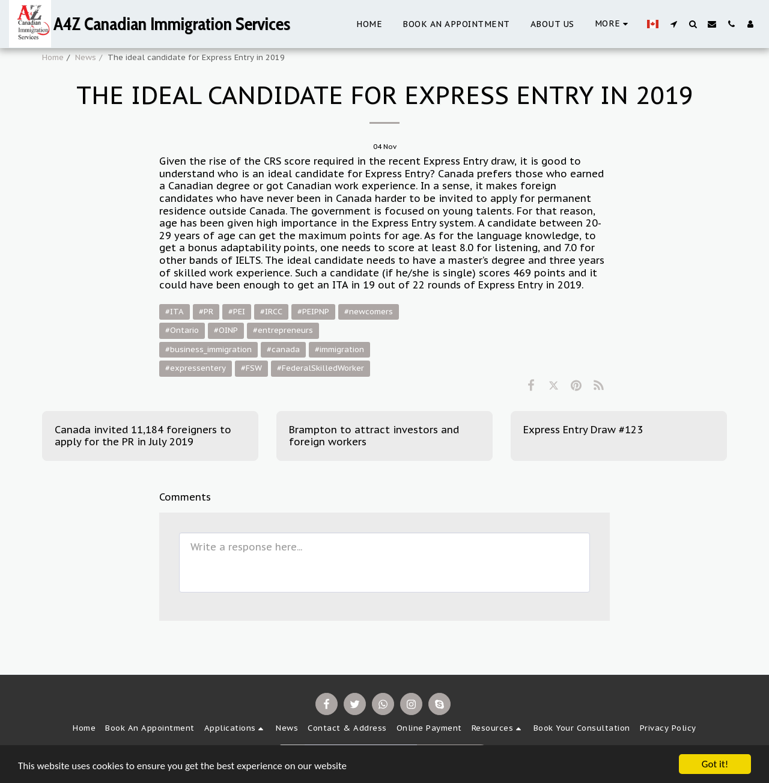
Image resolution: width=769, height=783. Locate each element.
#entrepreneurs (283, 330)
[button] (673, 23)
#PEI (236, 311)
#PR (206, 311)
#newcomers (368, 311)
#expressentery (195, 368)
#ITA (174, 311)
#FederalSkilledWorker (320, 368)
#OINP (226, 330)
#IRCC (271, 311)
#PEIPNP (313, 311)
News (85, 57)
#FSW (251, 368)
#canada (283, 349)
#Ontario (182, 330)
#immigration (339, 349)
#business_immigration (208, 349)
